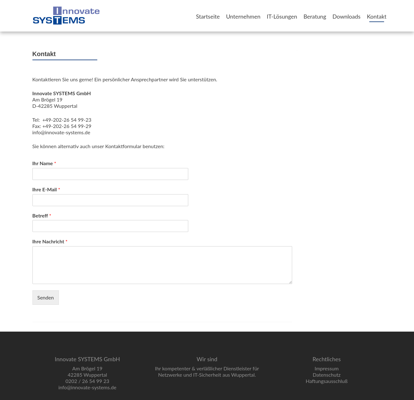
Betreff (41, 215)
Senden (45, 297)
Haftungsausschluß (327, 381)
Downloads (346, 16)
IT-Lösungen (282, 16)
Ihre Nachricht (50, 241)
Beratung (314, 16)
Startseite (208, 16)
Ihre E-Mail (46, 189)
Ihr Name (44, 163)
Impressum (326, 368)
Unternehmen (243, 16)
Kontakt (376, 16)
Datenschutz (326, 375)
